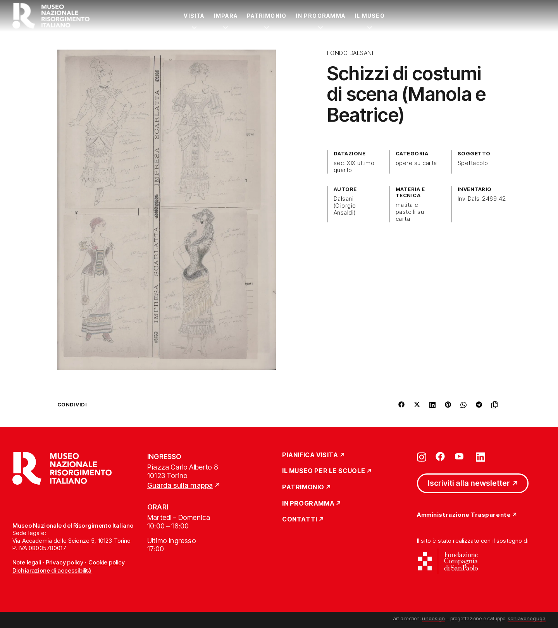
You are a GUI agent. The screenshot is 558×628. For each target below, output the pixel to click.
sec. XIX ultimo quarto (354, 167)
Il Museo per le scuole (323, 471)
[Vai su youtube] (460, 456)
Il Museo (370, 15)
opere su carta (416, 163)
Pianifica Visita (310, 455)
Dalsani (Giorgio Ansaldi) (345, 205)
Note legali (26, 562)
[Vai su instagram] (421, 456)
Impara (226, 15)
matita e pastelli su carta (410, 211)
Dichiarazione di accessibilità (52, 570)
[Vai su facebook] (440, 456)
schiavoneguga (527, 618)
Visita (194, 15)
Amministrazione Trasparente (464, 515)
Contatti (299, 519)
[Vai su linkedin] (480, 456)
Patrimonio (266, 15)
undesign (433, 618)
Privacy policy (64, 562)
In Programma (320, 15)
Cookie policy (106, 562)
